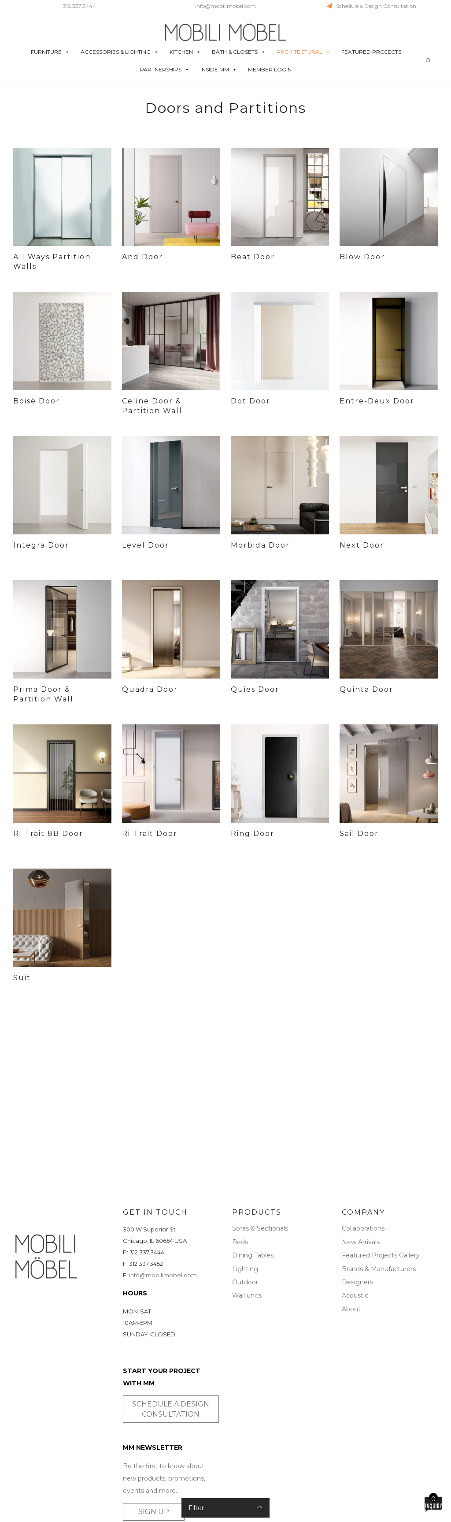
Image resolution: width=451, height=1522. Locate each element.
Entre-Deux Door (377, 401)
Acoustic (355, 1295)
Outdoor (245, 1282)
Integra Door (41, 545)
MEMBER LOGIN (270, 69)
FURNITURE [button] (50, 52)
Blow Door (362, 257)
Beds (240, 1242)
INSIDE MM (218, 69)
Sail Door (359, 833)
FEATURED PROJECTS (371, 51)
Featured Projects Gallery (381, 1255)
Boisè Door (36, 401)
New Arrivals (361, 1242)
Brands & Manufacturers (379, 1269)
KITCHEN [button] (185, 52)
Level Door (145, 545)
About (351, 1309)
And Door (142, 257)
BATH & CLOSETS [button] (239, 52)
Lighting (245, 1269)
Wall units (247, 1295)
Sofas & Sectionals (260, 1228)
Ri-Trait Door (149, 833)
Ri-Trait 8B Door (48, 833)
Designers (357, 1282)
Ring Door (252, 833)
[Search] (428, 61)
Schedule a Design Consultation (371, 6)
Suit (22, 978)
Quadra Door (150, 689)
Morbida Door (260, 545)
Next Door (362, 545)
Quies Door (255, 689)
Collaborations (363, 1228)
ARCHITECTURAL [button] (303, 52)
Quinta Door (366, 689)
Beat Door (253, 257)
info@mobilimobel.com (225, 6)
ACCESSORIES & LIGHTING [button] (120, 52)
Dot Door (250, 401)
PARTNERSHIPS (164, 69)
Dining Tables (253, 1255)
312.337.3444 (79, 6)
